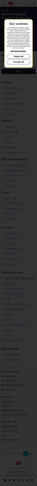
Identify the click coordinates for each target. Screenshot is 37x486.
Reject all (18, 56)
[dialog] (18, 43)
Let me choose (18, 51)
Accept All (18, 62)
